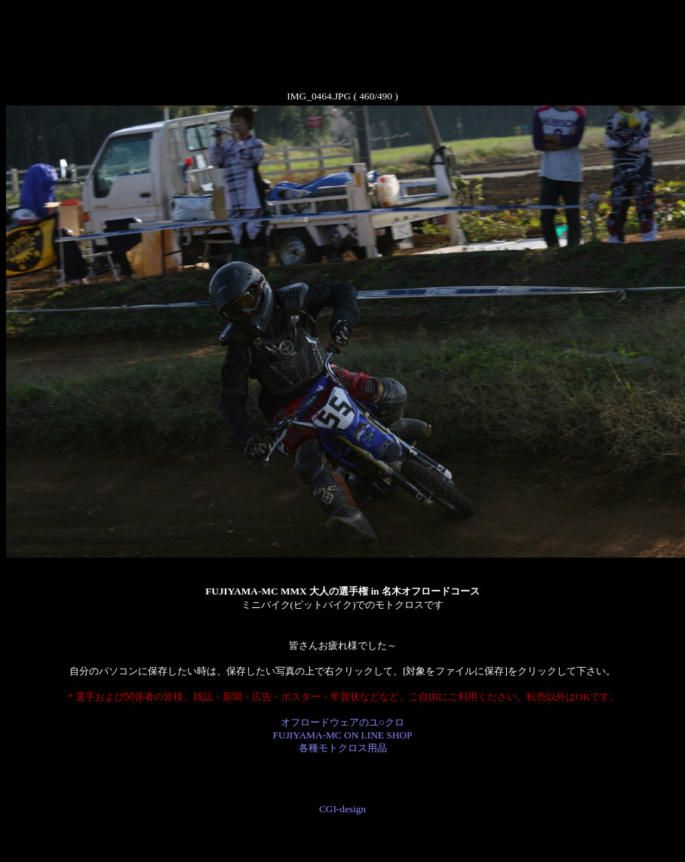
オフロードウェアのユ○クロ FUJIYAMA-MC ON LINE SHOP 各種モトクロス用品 (343, 735)
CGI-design (342, 809)
